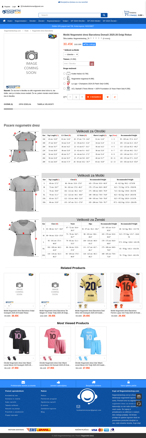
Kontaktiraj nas (11, 395)
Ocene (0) (8, 103)
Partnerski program (49, 398)
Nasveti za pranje (12, 408)
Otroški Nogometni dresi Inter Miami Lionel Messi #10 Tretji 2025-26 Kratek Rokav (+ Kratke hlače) (89, 364)
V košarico (94, 97)
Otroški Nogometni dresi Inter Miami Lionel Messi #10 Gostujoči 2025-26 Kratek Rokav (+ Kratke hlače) (17, 364)
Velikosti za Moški (71, 50)
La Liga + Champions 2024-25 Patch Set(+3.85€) (86, 84)
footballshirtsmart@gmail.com (32, 6)
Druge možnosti (69, 68)
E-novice (44, 404)
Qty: (65, 97)
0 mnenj (107, 39)
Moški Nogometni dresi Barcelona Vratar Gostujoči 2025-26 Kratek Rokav (19, 311)
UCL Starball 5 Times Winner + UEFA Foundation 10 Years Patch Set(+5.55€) (96, 89)
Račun (43, 395)
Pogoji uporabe (11, 414)
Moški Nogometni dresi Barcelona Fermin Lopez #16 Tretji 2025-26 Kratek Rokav (126, 312)
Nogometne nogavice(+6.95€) (78, 79)
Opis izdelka (25, 103)
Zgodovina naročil (48, 401)
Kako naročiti (10, 401)
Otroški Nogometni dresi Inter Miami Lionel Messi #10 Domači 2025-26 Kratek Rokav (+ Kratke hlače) (55, 364)
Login (14, 6)
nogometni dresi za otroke (123, 403)
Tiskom (66, 59)
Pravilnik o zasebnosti (14, 411)
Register (7, 6)
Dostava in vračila (12, 398)
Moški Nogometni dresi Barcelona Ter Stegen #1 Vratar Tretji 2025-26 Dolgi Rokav (53, 312)
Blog (43, 411)
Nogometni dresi (87, 435)
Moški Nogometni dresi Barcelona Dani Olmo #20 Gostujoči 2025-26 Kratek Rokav (90, 312)
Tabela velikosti (45, 103)
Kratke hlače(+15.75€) (75, 74)
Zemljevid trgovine (48, 408)
